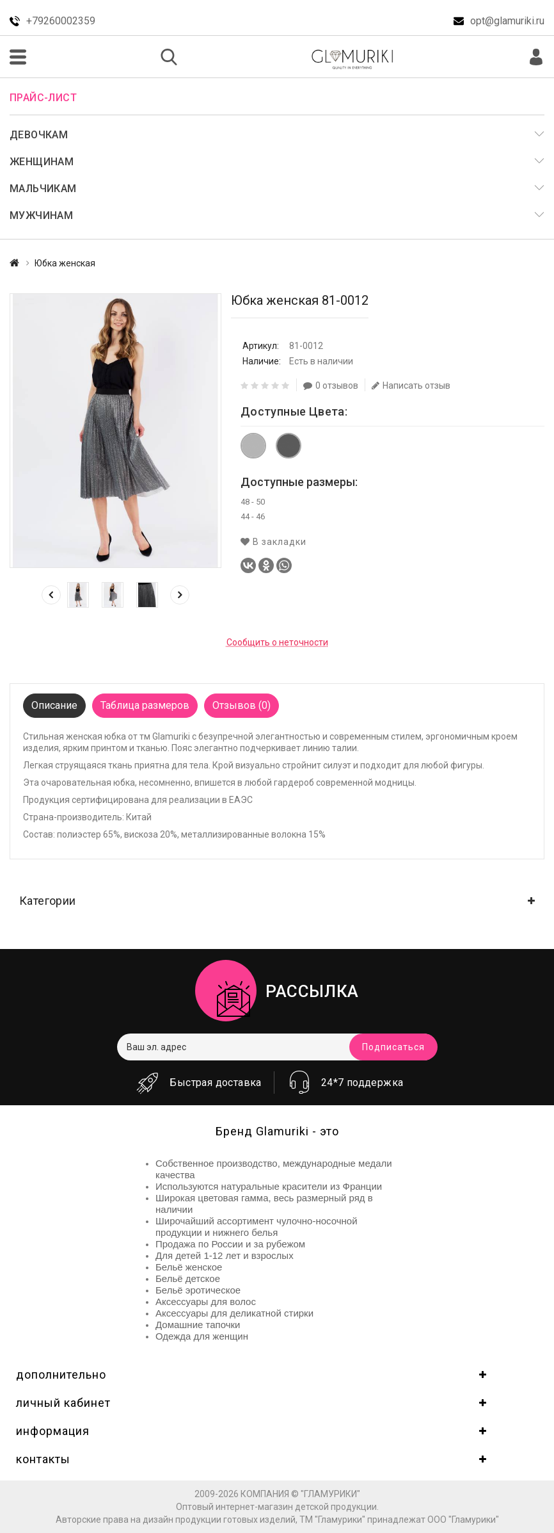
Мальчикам (43, 188)
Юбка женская (65, 263)
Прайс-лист (43, 98)
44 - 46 (253, 516)
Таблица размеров (144, 705)
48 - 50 (253, 502)
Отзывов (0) (241, 705)
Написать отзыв (411, 385)
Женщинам (42, 162)
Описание (54, 705)
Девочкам (39, 135)
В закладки (273, 542)
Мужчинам (41, 215)
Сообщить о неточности (277, 642)
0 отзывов (330, 385)
